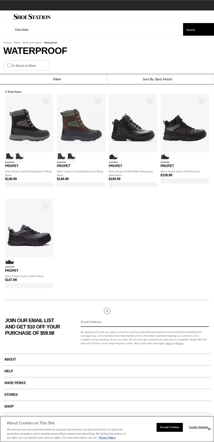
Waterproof (50, 42)
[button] (15, 29)
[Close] (209, 429)
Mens (17, 42)
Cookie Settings (198, 427)
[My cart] (208, 16)
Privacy (179, 343)
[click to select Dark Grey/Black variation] (165, 157)
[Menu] (6, 16)
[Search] (198, 29)
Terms (169, 343)
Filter (53, 79)
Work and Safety (32, 42)
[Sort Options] (160, 79)
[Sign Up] (204, 321)
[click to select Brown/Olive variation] (19, 157)
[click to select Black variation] (113, 157)
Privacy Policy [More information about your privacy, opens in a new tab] (107, 437)
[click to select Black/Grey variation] (9, 157)
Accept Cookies (169, 427)
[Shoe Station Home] (32, 17)
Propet (7, 42)
